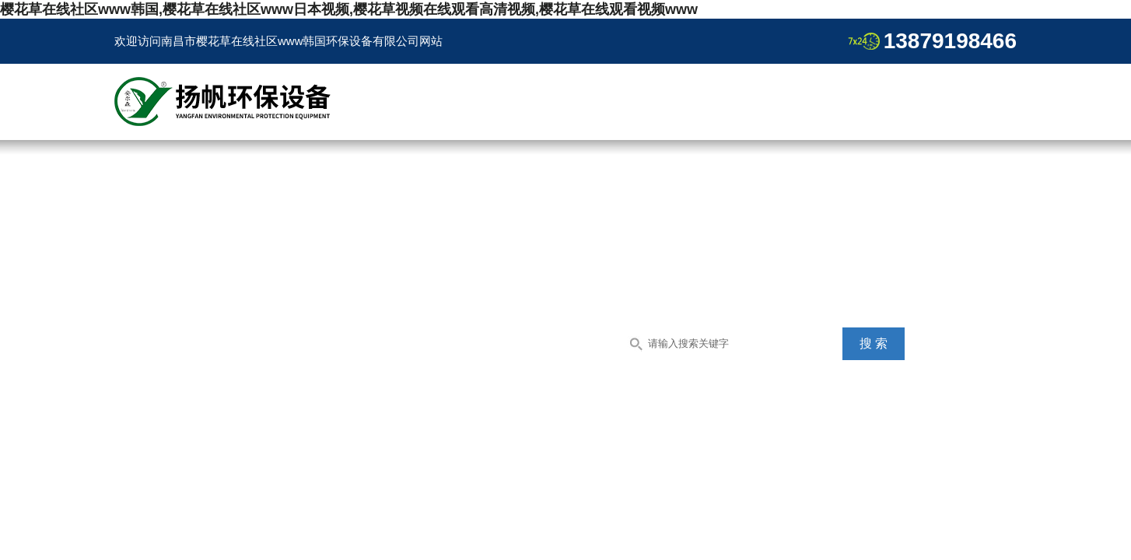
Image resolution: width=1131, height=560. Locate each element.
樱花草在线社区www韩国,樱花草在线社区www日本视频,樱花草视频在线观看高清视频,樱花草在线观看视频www (349, 9)
